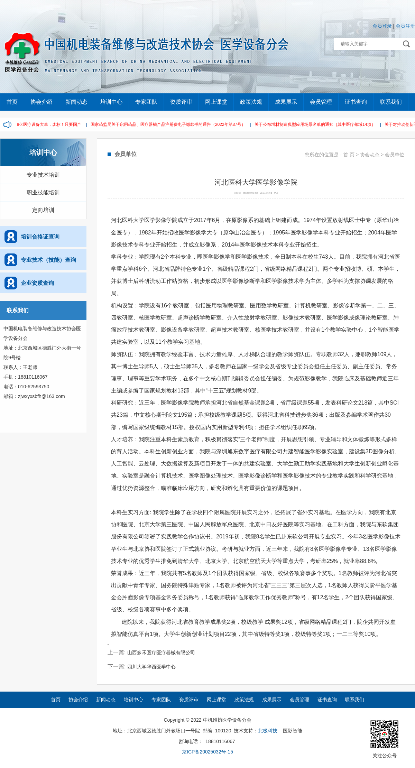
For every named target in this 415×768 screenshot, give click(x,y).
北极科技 (267, 730)
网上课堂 (216, 102)
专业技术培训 (43, 175)
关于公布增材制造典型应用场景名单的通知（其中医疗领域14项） (315, 124)
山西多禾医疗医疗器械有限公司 (161, 652)
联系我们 (391, 102)
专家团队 (146, 102)
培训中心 (111, 102)
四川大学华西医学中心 (151, 666)
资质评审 (181, 102)
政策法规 (251, 102)
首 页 (348, 154)
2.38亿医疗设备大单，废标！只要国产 (47, 124)
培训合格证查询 (40, 237)
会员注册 (405, 26)
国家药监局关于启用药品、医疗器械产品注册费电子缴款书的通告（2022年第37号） (168, 124)
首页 (12, 102)
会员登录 (382, 26)
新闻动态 (76, 102)
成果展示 (286, 102)
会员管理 (321, 102)
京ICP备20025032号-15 (207, 752)
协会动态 (369, 154)
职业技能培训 (43, 192)
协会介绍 (41, 102)
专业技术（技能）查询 (48, 260)
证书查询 (356, 102)
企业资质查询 (37, 283)
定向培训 (43, 210)
